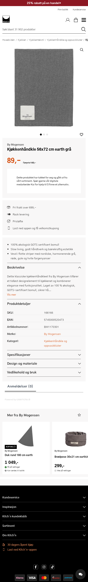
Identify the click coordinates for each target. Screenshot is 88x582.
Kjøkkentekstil (36, 40)
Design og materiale (22, 363)
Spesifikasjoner (18, 354)
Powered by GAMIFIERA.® (17, 399)
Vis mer (11, 294)
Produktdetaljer (18, 303)
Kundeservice (79, 9)
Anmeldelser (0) (20, 386)
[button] (81, 134)
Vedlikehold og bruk (21, 372)
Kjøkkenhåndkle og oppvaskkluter (64, 40)
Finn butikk (63, 9)
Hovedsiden (8, 40)
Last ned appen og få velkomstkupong (36, 228)
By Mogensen (15, 144)
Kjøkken (22, 40)
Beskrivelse (16, 267)
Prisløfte (18, 221)
